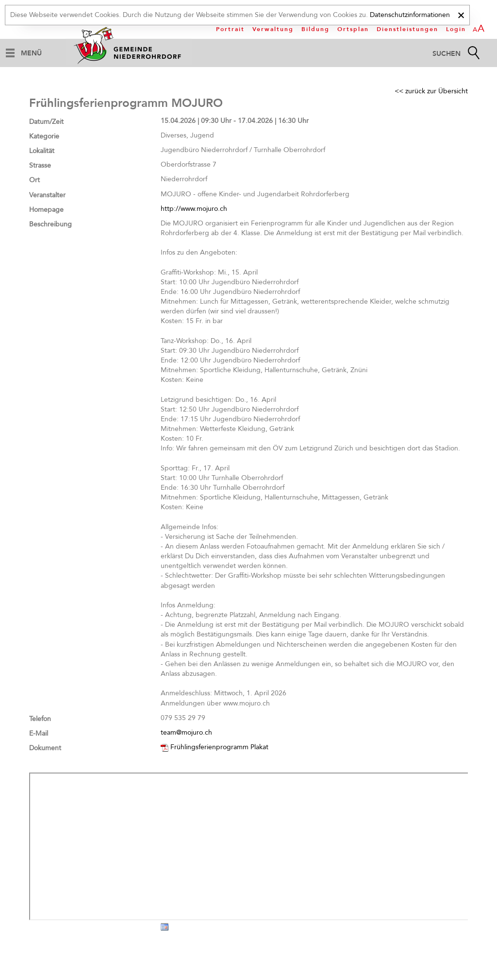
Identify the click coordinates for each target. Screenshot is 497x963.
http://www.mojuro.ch (194, 208)
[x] (460, 13)
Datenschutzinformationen (410, 14)
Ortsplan (353, 29)
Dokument (45, 748)
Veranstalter (47, 195)
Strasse (40, 165)
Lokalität (41, 150)
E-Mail (38, 733)
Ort (34, 180)
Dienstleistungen (407, 29)
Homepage (46, 209)
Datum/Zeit (46, 121)
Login (456, 29)
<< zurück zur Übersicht (431, 91)
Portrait (230, 29)
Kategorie (44, 136)
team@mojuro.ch (186, 732)
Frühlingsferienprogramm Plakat (219, 747)
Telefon (40, 718)
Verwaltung (273, 29)
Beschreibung (50, 224)
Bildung (315, 29)
